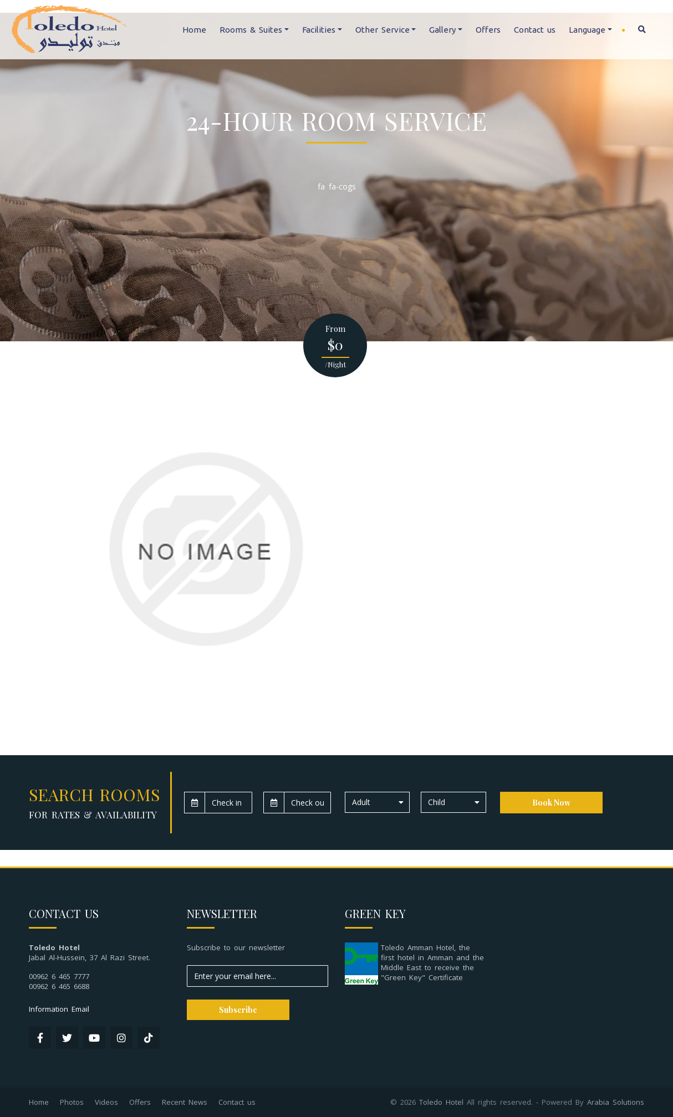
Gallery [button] (442, 29)
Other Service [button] (382, 29)
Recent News (184, 1102)
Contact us (534, 29)
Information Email (59, 1009)
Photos (72, 1102)
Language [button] (587, 29)
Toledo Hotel (441, 1102)
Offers (488, 29)
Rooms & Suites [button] (251, 29)
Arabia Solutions (615, 1102)
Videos (106, 1102)
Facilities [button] (318, 29)
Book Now (551, 802)
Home (194, 29)
